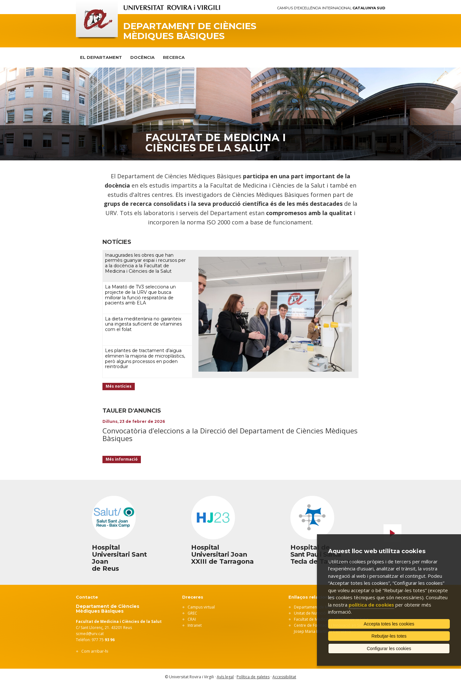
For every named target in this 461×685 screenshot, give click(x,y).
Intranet (195, 625)
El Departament (101, 57)
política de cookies (371, 604)
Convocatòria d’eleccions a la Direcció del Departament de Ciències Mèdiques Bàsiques (230, 434)
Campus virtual (201, 607)
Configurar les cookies (389, 648)
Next (392, 533)
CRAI (192, 619)
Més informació (122, 459)
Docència (142, 57)
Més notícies (119, 386)
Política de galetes (253, 677)
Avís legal (225, 677)
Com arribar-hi (94, 651)
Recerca (174, 57)
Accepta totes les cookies (389, 623)
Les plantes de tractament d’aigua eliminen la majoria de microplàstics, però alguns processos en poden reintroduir (145, 358)
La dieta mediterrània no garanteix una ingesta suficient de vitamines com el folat (143, 324)
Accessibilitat (284, 677)
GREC (192, 613)
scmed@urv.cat (90, 633)
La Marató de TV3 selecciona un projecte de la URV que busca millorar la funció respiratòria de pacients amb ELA (140, 295)
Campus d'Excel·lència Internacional (331, 8)
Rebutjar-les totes (389, 636)
